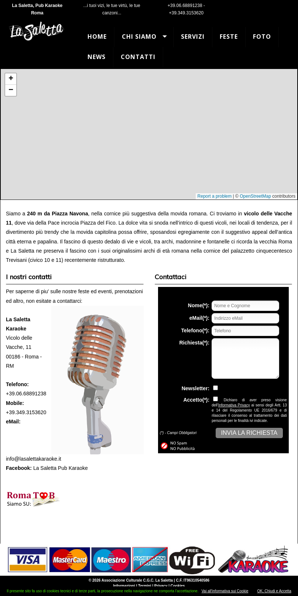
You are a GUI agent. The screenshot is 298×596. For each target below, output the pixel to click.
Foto (262, 36)
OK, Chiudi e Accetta (274, 591)
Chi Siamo (139, 36)
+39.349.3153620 (186, 12)
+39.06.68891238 (185, 5)
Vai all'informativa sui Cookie (225, 591)
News (97, 57)
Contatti (138, 57)
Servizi (193, 36)
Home (97, 36)
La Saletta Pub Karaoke (60, 468)
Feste (229, 36)
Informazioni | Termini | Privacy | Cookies (149, 586)
